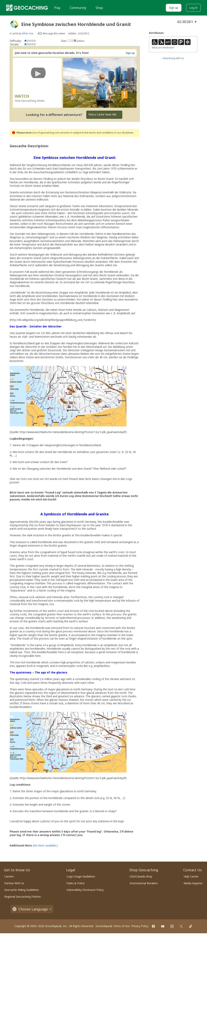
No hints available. (45, 845)
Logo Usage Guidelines (81, 876)
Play (57, 8)
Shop (99, 8)
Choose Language (32, 909)
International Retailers (144, 883)
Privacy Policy (139, 926)
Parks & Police (76, 883)
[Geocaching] (27, 8)
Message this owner (54, 33)
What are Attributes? (163, 47)
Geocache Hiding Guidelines (21, 890)
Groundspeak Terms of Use (113, 926)
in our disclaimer (123, 132)
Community (78, 8)
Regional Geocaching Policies (22, 896)
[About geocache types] (14, 24)
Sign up (173, 7)
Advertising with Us (173, 58)
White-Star (27, 33)
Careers (9, 876)
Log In (193, 7)
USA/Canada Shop (141, 876)
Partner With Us (14, 883)
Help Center (191, 876)
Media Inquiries (193, 883)
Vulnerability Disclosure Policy (85, 890)
